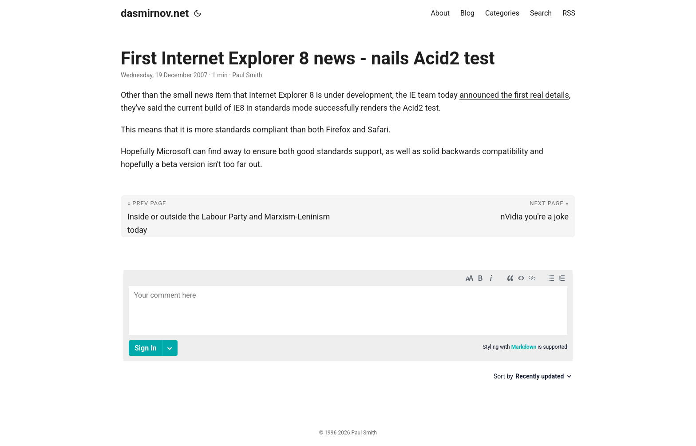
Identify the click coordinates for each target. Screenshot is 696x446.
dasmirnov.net (155, 13)
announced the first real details (514, 95)
